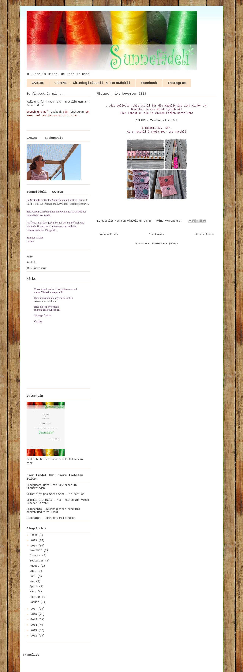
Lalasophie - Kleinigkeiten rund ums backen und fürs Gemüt (53, 511)
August (35, 565)
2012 (34, 635)
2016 (34, 614)
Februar (36, 597)
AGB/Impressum (36, 268)
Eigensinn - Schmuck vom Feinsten (51, 518)
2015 (34, 619)
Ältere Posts (204, 234)
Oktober (36, 555)
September (37, 560)
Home (30, 256)
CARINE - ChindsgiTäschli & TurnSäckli (92, 83)
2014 (34, 624)
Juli (33, 571)
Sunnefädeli (35, 105)
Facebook (149, 83)
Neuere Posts (109, 234)
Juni (33, 576)
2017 (34, 608)
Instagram (177, 83)
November (36, 550)
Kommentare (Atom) (165, 243)
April (34, 586)
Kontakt (32, 262)
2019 (34, 540)
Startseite (156, 234)
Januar (35, 602)
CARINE (38, 83)
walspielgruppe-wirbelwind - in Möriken (55, 494)
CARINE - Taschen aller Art (156, 120)
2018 (34, 545)
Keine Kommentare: (169, 220)
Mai (33, 581)
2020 (34, 535)
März (33, 591)
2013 (34, 630)
